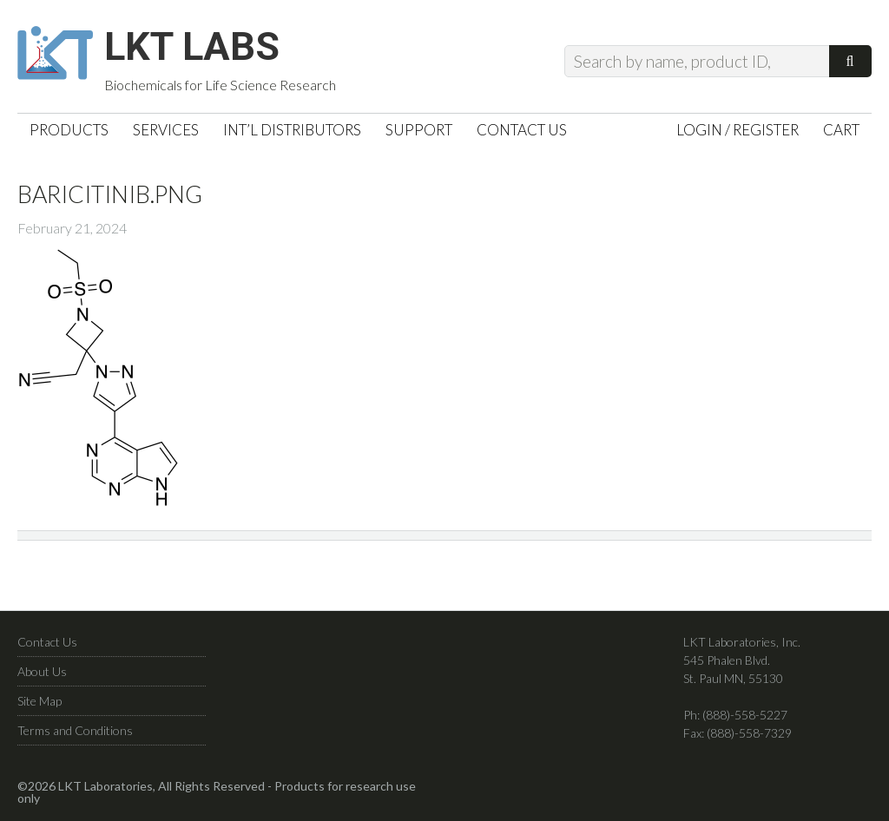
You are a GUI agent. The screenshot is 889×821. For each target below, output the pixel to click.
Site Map (39, 704)
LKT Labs (200, 48)
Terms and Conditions (75, 733)
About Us (42, 674)
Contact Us (47, 645)
